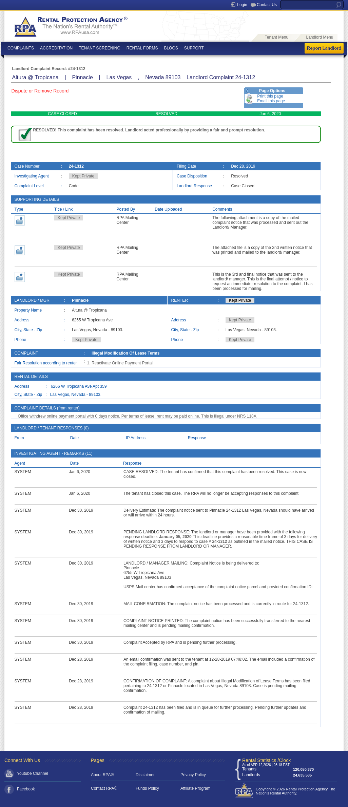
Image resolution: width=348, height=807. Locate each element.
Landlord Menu (319, 37)
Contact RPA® (104, 788)
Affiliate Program (195, 788)
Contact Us (267, 4)
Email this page (271, 101)
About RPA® (102, 774)
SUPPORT (194, 48)
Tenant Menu (276, 37)
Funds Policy (147, 788)
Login (242, 4)
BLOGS (171, 48)
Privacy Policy (193, 774)
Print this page (270, 96)
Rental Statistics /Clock (266, 760)
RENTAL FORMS (142, 48)
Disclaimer (145, 774)
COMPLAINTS (20, 48)
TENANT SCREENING (99, 48)
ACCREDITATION (56, 48)
